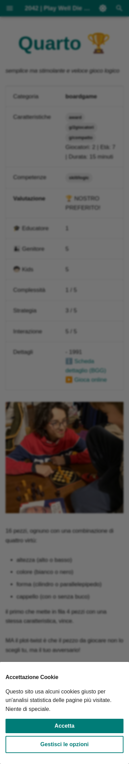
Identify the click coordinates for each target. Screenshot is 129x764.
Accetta (65, 726)
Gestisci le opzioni (64, 744)
